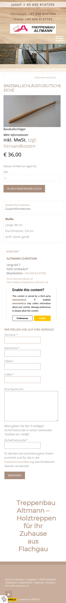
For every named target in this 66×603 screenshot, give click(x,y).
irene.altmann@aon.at (20, 278)
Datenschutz (26, 582)
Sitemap (39, 582)
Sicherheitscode (16, 440)
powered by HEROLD (29, 599)
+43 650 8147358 (35, 273)
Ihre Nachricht (13, 389)
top (8, 594)
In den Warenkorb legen (24, 188)
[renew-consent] (4, 599)
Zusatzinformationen (18, 208)
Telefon (8, 361)
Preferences (22, 318)
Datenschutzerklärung (19, 462)
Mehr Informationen (16, 135)
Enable (42, 318)
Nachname (12, 348)
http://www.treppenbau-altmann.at (27, 282)
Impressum (11, 582)
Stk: (6, 172)
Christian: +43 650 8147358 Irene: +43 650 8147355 (33, 16)
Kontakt (50, 582)
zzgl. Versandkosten (20, 143)
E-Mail (9, 374)
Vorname (11, 334)
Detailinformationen (17, 205)
